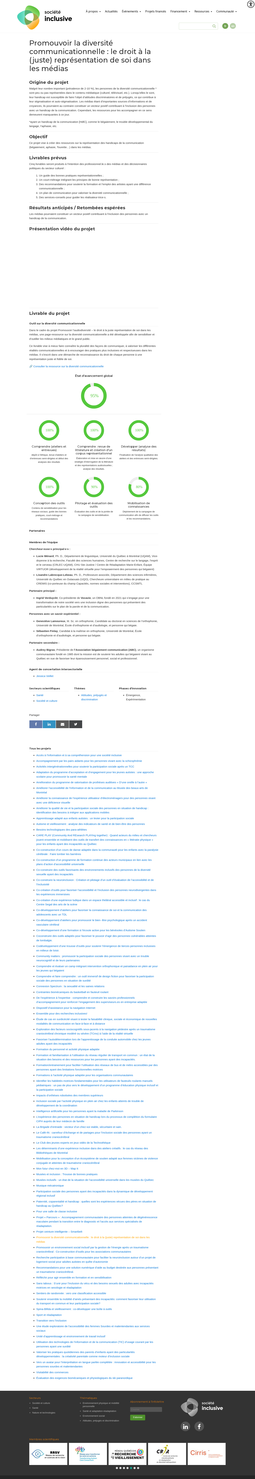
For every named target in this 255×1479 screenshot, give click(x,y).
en (232, 26)
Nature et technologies (43, 1412)
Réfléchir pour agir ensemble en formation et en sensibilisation (73, 1277)
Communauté (225, 11)
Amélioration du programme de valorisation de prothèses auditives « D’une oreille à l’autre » (91, 782)
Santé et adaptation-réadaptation (99, 1411)
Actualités (111, 11)
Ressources (202, 11)
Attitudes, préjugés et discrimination (101, 1420)
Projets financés (155, 11)
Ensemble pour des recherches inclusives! (61, 1013)
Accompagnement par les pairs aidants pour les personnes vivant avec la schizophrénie (89, 760)
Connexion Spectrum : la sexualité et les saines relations (70, 986)
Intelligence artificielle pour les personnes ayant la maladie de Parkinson (79, 1111)
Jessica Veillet (44, 675)
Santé (39, 695)
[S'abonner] (138, 1418)
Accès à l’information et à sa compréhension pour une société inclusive (79, 755)
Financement (179, 11)
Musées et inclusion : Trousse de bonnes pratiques (67, 1174)
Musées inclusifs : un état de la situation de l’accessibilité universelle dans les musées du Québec (95, 1179)
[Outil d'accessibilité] (250, 4)
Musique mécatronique (50, 1185)
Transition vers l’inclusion (51, 1320)
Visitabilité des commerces (52, 1372)
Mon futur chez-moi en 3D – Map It (57, 1168)
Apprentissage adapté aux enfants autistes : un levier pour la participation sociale (85, 818)
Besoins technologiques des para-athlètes (61, 829)
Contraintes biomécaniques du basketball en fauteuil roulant (72, 992)
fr (225, 26)
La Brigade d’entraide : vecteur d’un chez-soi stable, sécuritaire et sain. (79, 1126)
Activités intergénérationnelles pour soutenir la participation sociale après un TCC (85, 766)
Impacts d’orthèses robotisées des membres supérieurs (69, 1095)
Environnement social (94, 1416)
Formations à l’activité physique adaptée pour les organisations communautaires (84, 1075)
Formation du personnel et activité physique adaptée (68, 1049)
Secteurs (35, 1398)
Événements (130, 11)
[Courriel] (146, 1409)
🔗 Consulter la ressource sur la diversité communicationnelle (66, 366)
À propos (92, 11)
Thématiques (88, 1398)
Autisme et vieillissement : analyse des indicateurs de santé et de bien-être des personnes (90, 823)
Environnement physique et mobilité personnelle (101, 1405)
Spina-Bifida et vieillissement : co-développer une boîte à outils (74, 1309)
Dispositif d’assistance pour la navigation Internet (65, 1007)
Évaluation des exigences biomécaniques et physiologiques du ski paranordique (84, 1377)
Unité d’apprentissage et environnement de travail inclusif (70, 1336)
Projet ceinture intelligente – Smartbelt (59, 1231)
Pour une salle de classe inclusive (56, 1211)
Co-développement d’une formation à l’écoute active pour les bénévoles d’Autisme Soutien (90, 930)
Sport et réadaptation (49, 1314)
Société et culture (46, 700)
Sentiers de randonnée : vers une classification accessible (71, 1293)
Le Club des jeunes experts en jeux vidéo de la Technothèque (73, 1142)
